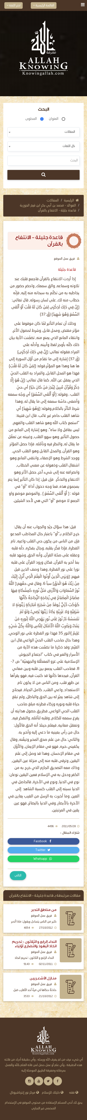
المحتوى (31, 119)
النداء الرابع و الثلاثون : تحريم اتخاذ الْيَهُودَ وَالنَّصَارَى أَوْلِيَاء (34, 944)
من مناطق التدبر (43, 910)
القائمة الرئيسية (43, 5)
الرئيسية (71, 200)
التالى (18, 875)
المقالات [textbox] (70, 131)
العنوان (53, 119)
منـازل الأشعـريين (43, 978)
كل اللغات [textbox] (69, 146)
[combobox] (43, 132)
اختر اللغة (13, 5)
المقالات (53, 200)
